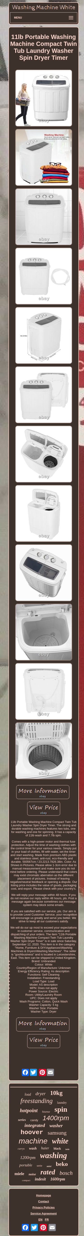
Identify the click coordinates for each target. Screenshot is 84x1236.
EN (40, 1219)
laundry (62, 1102)
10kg (56, 1093)
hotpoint (29, 1110)
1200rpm (28, 1157)
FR (47, 1219)
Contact (43, 1201)
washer (56, 1125)
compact (26, 1180)
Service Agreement (43, 1213)
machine (33, 1141)
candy (34, 1120)
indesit (40, 1179)
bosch (66, 1173)
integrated (34, 1125)
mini (49, 1166)
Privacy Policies (43, 1207)
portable (25, 1165)
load (28, 1094)
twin (67, 1149)
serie (39, 1165)
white (60, 1141)
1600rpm (57, 1179)
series (22, 1120)
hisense (46, 1111)
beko (62, 1164)
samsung (57, 1133)
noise (32, 1174)
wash (33, 1148)
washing (53, 1155)
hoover (32, 1132)
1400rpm (56, 1118)
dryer (40, 1093)
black (57, 1148)
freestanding (36, 1100)
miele (19, 1173)
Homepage (43, 1195)
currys (21, 1148)
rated (48, 1172)
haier (45, 1148)
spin (60, 1109)
